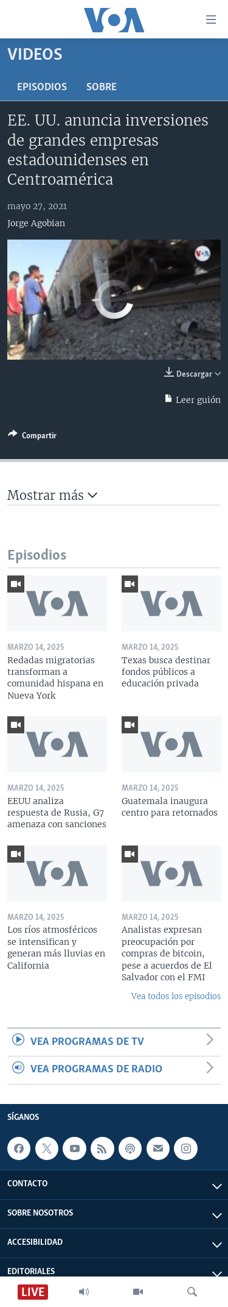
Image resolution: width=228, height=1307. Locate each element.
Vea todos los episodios (176, 996)
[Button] (32, 437)
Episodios (42, 87)
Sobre (101, 87)
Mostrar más (52, 495)
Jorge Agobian (36, 223)
